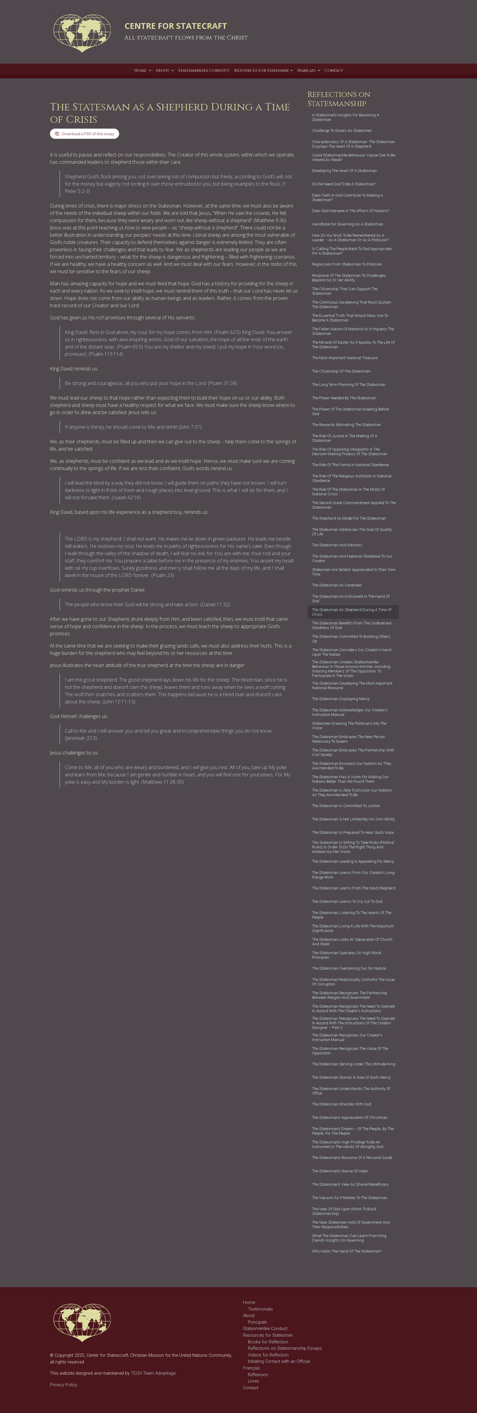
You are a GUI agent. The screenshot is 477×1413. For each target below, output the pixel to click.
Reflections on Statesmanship (84, 806)
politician (124, 812)
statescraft (127, 817)
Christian (150, 806)
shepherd (89, 817)
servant (56, 817)
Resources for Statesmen (268, 1335)
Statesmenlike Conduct (265, 1328)
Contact (250, 1388)
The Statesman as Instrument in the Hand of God (103, 839)
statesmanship (62, 823)
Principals (257, 1322)
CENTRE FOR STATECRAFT (175, 25)
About (249, 1315)
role (152, 812)
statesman (147, 817)
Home (249, 1302)
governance (82, 812)
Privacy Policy (63, 1384)
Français (251, 1368)
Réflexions (258, 1374)
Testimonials (260, 1309)
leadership (104, 812)
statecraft (107, 817)
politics (140, 812)
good (65, 812)
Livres (253, 1381)
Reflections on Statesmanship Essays (285, 1348)
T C (101, 88)
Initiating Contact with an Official (279, 1361)
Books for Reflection (268, 1342)
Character (132, 806)
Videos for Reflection (268, 1355)
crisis (54, 812)
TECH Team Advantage (153, 1373)
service (71, 817)
